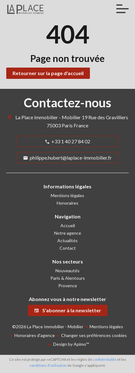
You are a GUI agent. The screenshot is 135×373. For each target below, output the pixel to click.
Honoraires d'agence (34, 335)
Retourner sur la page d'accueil (48, 73)
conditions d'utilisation (48, 365)
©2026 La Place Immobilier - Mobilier (47, 326)
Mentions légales (106, 326)
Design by (70, 344)
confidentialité (105, 359)
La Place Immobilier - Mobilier (48, 117)
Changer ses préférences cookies (94, 335)
